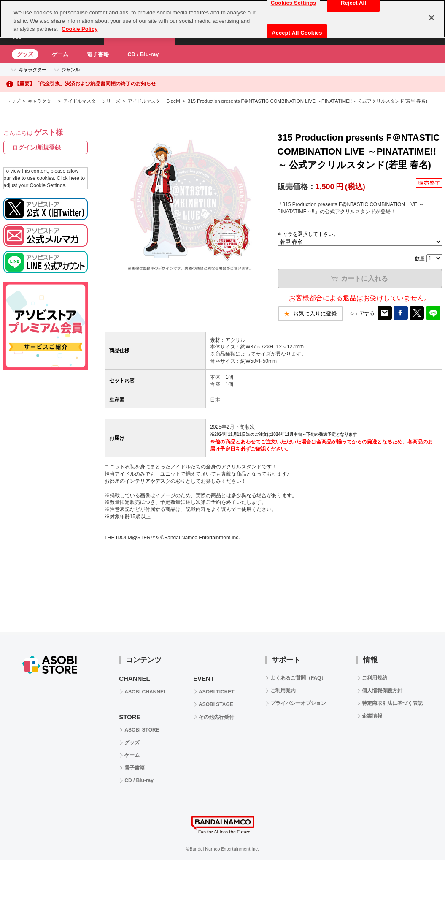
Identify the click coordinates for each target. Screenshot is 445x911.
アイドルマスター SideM (154, 100)
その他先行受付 (216, 717)
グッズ (25, 54)
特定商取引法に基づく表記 (392, 703)
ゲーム (60, 54)
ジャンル (70, 69)
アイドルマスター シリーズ (91, 100)
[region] (222, 19)
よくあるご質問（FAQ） (298, 678)
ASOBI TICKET (217, 692)
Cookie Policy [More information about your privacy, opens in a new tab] (79, 29)
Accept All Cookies (297, 33)
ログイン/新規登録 (36, 147)
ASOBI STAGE (216, 704)
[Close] (431, 17)
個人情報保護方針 (382, 690)
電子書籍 (98, 54)
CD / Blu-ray (143, 54)
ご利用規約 (374, 678)
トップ (13, 100)
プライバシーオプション (298, 703)
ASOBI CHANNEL (145, 692)
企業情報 (372, 716)
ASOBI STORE (141, 730)
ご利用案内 (283, 690)
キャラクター (32, 69)
